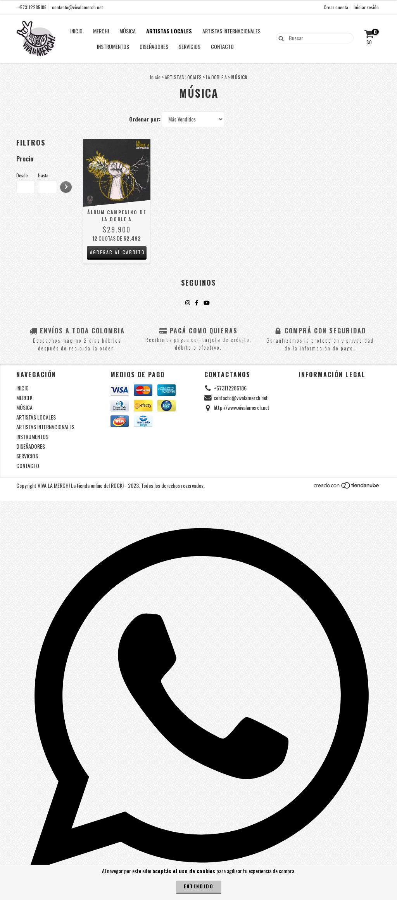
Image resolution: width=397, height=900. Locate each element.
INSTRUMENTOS (113, 46)
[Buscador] (315, 38)
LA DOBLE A (216, 77)
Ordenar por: (145, 119)
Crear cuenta (336, 7)
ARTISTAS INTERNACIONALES (231, 31)
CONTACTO (222, 46)
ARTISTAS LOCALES (169, 31)
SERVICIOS (189, 46)
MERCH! (101, 31)
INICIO (76, 31)
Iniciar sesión (366, 7)
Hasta (43, 175)
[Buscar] (279, 38)
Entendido (199, 886)
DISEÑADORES (154, 46)
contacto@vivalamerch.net (77, 7)
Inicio (155, 77)
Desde (22, 175)
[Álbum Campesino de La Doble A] (117, 173)
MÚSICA (127, 31)
